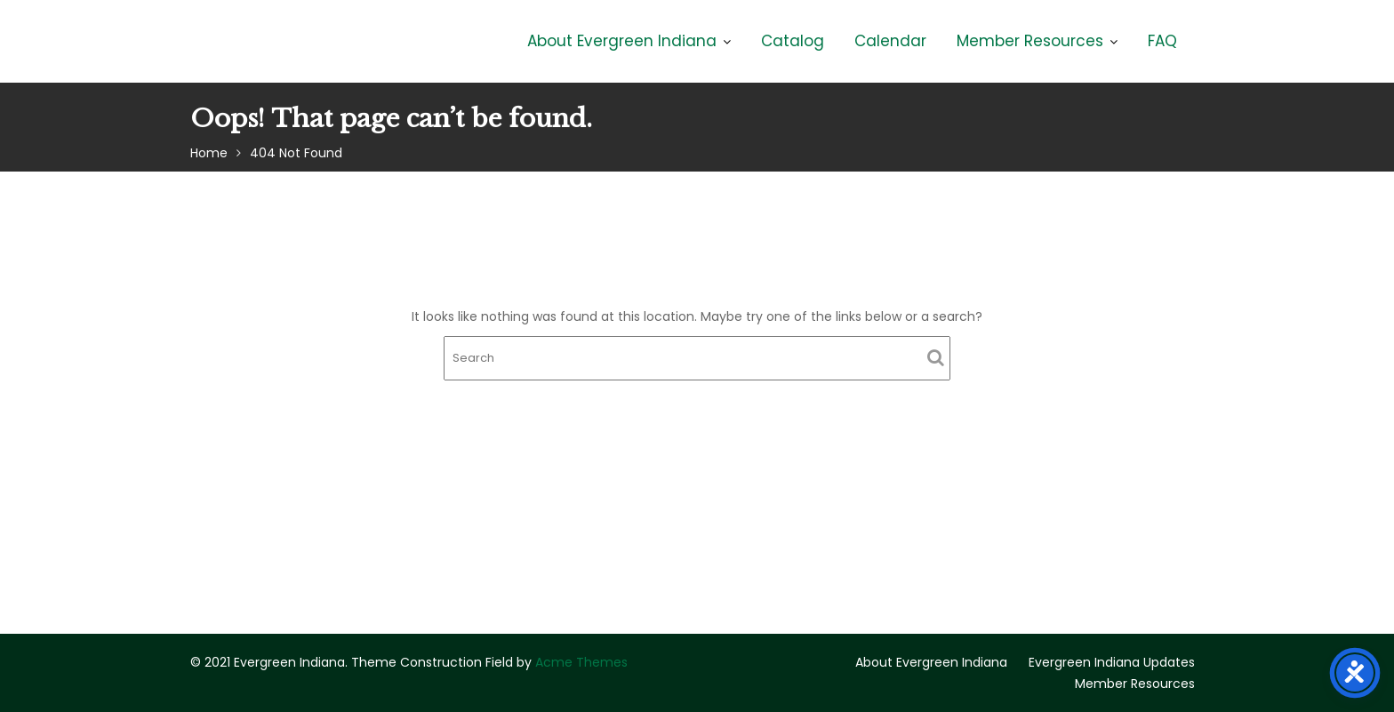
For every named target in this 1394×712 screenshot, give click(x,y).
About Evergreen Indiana (622, 41)
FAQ (1162, 41)
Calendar (890, 41)
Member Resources (1030, 41)
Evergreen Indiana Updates (1112, 662)
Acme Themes (581, 662)
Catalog (792, 41)
